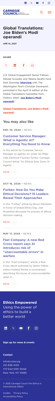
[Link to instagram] (49, 3)
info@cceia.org (11, 361)
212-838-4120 (11, 365)
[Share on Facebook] (24, 65)
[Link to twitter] (31, 3)
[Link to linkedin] (25, 3)
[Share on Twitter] (6, 65)
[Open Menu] (49, 12)
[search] (41, 12)
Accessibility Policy (13, 396)
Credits (6, 393)
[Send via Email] (32, 65)
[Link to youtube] (37, 3)
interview (26, 82)
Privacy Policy (21, 393)
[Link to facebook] (43, 3)
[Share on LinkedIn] (15, 65)
